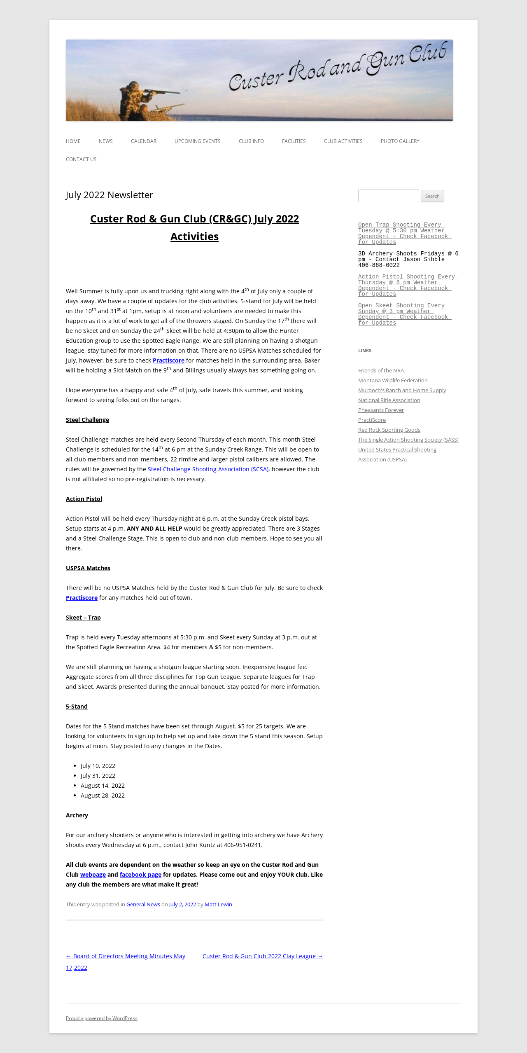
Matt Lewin (218, 904)
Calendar (143, 141)
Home (73, 141)
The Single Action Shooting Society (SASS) (408, 439)
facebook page (140, 874)
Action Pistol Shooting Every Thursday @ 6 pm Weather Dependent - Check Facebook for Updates (408, 285)
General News (143, 904)
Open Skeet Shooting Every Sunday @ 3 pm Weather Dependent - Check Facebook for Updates (405, 314)
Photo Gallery (400, 141)
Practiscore (168, 360)
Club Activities (343, 141)
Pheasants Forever (381, 410)
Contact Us (81, 159)
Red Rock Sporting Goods (389, 429)
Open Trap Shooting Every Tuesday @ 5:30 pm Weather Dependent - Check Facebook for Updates (405, 233)
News (106, 141)
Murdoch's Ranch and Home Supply (402, 390)
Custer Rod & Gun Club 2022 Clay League (263, 956)
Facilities (294, 141)
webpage (93, 874)
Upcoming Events (198, 141)
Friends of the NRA (381, 370)
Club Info (251, 141)
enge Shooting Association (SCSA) (222, 469)
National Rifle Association (389, 400)
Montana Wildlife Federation (393, 380)
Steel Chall (162, 469)
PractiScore (372, 420)
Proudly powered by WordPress (102, 1018)
